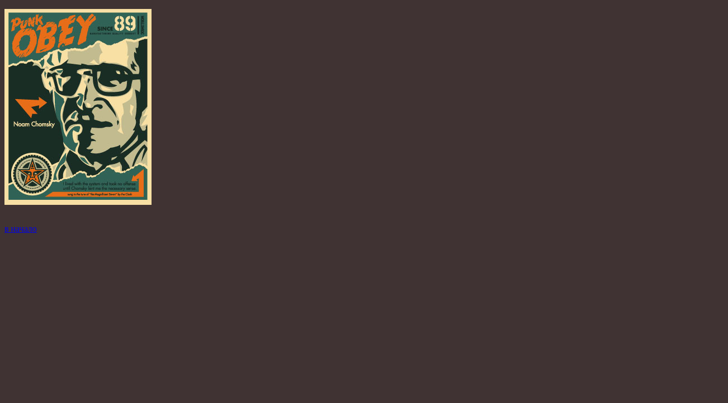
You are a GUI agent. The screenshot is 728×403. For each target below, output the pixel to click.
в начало (20, 228)
